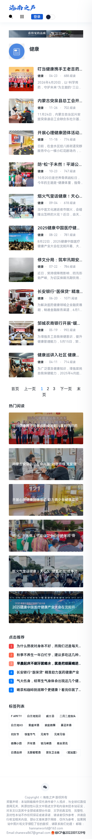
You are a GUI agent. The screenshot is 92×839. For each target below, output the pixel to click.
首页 (15, 389)
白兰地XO (17, 725)
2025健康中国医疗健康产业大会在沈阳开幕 (59, 228)
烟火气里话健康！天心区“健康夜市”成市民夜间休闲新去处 (60, 196)
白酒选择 (16, 752)
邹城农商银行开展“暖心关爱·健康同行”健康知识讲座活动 (60, 323)
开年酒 (31, 743)
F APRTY (16, 716)
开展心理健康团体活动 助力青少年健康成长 (58, 132)
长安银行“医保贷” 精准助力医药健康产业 (48, 672)
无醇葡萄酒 (34, 752)
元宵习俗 (59, 734)
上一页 (30, 389)
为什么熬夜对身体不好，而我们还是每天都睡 (49, 646)
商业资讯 (62, 743)
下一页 (66, 389)
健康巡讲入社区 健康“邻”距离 (57, 355)
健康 (40, 76)
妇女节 (15, 734)
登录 (37, 17)
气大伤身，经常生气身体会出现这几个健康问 (49, 681)
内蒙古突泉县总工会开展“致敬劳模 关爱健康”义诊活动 (59, 100)
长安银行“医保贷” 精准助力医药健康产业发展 (59, 291)
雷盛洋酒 (33, 725)
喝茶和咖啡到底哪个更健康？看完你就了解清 (49, 690)
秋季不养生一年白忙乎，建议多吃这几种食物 (49, 655)
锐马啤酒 (46, 743)
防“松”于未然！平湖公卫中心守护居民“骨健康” (60, 164)
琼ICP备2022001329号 (70, 833)
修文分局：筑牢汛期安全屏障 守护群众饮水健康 (59, 260)
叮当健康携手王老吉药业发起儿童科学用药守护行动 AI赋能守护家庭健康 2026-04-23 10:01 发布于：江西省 (60, 69)
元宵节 (45, 734)
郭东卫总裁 (53, 752)
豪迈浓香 (66, 725)
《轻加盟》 (72, 752)
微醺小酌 (16, 743)
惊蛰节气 (30, 734)
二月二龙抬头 (68, 716)
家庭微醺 (50, 725)
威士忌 (50, 716)
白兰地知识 (34, 716)
